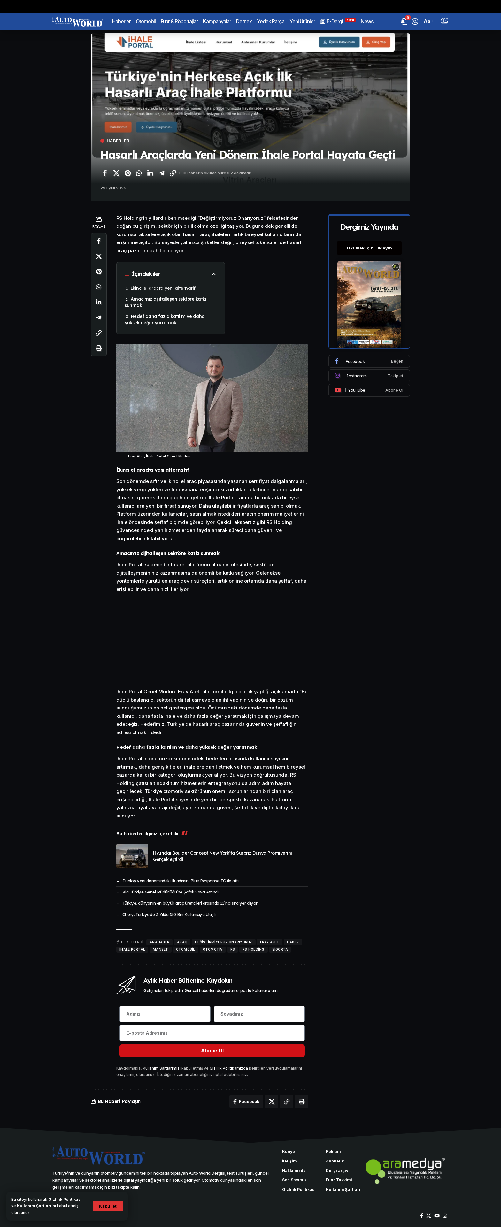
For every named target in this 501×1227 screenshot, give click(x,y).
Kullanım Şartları (34, 1205)
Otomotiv (213, 949)
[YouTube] (437, 1216)
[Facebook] (369, 361)
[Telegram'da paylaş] (161, 173)
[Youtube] (369, 390)
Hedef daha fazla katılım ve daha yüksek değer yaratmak (165, 319)
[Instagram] (369, 375)
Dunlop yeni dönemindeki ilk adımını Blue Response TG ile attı (180, 880)
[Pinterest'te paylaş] (127, 173)
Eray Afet (269, 942)
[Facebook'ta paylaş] (104, 173)
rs (232, 949)
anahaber (159, 942)
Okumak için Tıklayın (369, 247)
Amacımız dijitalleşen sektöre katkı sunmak (165, 302)
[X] (429, 1216)
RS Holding (254, 949)
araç (182, 942)
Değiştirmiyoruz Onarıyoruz (223, 942)
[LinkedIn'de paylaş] (150, 173)
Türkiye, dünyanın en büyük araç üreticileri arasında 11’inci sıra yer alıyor (190, 903)
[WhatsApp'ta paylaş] (139, 173)
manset (160, 949)
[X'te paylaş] (116, 173)
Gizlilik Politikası (65, 1199)
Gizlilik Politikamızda (229, 1068)
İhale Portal (132, 949)
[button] (108, 1206)
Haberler (118, 141)
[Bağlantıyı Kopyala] (172, 173)
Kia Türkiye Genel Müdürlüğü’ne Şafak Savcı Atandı (170, 891)
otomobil (185, 949)
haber (293, 942)
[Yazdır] (98, 348)
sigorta (280, 949)
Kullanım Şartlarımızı (162, 1068)
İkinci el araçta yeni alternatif (163, 288)
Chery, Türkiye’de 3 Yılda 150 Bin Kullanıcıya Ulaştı (169, 914)
